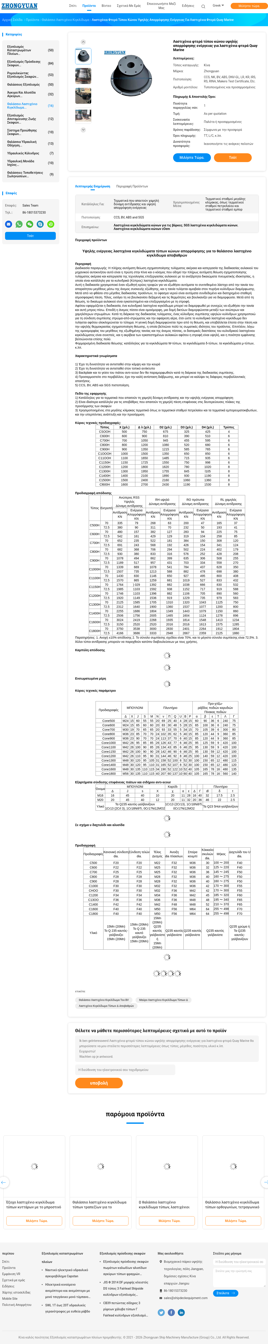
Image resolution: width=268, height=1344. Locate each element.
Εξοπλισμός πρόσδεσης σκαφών (122, 1253)
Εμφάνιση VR (11, 1274)
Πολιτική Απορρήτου (16, 1305)
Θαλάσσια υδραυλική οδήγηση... (30, 143)
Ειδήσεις (8, 1286)
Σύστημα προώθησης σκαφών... (30, 132)
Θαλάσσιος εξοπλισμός (30, 84)
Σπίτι (5, 1261)
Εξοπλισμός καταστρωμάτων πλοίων (62, 1258)
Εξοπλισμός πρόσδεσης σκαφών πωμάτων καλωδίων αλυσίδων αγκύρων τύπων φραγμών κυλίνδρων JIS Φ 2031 (125, 1268)
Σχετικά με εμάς (13, 1280)
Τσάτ (30, 236)
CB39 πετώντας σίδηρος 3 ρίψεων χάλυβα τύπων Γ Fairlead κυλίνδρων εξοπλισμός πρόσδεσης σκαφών (125, 1309)
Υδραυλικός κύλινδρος (30, 153)
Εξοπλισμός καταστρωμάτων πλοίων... (30, 50)
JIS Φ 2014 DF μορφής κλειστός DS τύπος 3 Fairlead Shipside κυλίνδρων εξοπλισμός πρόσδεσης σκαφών (125, 1289)
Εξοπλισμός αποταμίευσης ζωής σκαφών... (30, 119)
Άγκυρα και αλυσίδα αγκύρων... (30, 94)
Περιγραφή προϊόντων (132, 186)
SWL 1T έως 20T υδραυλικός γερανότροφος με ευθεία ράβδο (67, 1308)
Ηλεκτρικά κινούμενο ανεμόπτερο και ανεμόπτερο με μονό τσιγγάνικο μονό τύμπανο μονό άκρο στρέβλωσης (67, 1291)
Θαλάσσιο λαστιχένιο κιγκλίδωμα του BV (104, 1000)
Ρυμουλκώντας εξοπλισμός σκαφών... (30, 74)
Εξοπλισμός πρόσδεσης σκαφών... (30, 63)
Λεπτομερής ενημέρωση (92, 186)
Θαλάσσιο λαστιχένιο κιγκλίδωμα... (30, 105)
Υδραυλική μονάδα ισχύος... (30, 162)
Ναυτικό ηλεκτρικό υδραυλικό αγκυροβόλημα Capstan (66, 1273)
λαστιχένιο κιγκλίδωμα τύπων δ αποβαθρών (106, 1006)
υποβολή (99, 1083)
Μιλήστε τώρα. (249, 6)
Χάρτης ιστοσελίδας (16, 1292)
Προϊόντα (8, 1268)
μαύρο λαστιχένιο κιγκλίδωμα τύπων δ (163, 1000)
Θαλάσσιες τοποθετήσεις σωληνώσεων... (30, 174)
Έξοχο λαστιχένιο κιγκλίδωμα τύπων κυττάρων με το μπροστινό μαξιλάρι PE (33, 1207)
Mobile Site (10, 1298)
